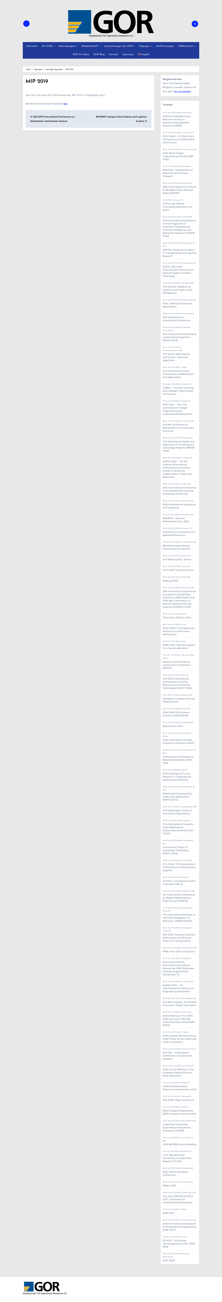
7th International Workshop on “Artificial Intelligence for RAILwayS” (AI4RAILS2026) (179, 917)
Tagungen (145, 46)
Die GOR (47, 46)
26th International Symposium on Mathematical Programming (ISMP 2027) (179, 1226)
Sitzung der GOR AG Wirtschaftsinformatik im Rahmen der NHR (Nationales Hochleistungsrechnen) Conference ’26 (178, 968)
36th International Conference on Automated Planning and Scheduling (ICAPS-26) (179, 490)
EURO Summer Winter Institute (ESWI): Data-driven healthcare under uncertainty (180, 1038)
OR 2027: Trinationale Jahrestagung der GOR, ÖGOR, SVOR (179, 1243)
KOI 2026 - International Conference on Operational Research (177, 1055)
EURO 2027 (169, 1213)
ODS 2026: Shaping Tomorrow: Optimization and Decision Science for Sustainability (179, 937)
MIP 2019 (37, 81)
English (143, 54)
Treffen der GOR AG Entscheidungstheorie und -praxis (178, 206)
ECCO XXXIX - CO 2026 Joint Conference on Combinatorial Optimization (179, 139)
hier (65, 103)
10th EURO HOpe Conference (178, 1100)
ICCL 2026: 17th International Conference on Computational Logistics (179, 867)
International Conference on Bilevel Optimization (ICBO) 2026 (178, 759)
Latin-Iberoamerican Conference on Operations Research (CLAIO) (177, 1158)
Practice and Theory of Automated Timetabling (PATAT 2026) (176, 850)
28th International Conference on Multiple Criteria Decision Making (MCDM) (180, 190)
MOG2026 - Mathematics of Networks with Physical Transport (178, 173)
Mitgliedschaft (90, 46)
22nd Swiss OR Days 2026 (177, 617)
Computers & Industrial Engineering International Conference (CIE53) (177, 1127)
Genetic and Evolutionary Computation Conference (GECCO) (177, 665)
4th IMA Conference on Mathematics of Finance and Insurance (178, 427)
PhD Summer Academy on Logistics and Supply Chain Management (177, 289)
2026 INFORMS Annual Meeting (180, 1144)
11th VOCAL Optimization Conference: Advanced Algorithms (176, 357)
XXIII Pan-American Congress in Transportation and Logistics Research (180, 253)
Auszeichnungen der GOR (119, 46)
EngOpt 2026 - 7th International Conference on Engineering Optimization (178, 988)
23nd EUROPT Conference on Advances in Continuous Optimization (179, 631)
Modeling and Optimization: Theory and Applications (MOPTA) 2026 (178, 796)
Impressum (128, 54)
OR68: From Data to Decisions (179, 951)
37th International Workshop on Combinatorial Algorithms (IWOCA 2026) (180, 337)
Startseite (32, 46)
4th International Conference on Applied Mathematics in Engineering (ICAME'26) (179, 897)
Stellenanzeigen (165, 46)
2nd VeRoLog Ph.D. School (177, 559)
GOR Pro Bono (81, 54)
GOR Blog (99, 54)
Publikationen (186, 46)
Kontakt (113, 54)
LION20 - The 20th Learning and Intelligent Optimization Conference (178, 391)
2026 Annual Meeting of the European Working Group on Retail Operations (178, 1072)
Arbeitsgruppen (67, 46)
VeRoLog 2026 (170, 580)
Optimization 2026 (173, 726)
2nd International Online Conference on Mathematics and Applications (178, 374)
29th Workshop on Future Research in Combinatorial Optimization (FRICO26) (177, 776)
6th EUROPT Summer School (178, 570)
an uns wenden (182, 91)
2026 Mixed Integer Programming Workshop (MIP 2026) (178, 156)
